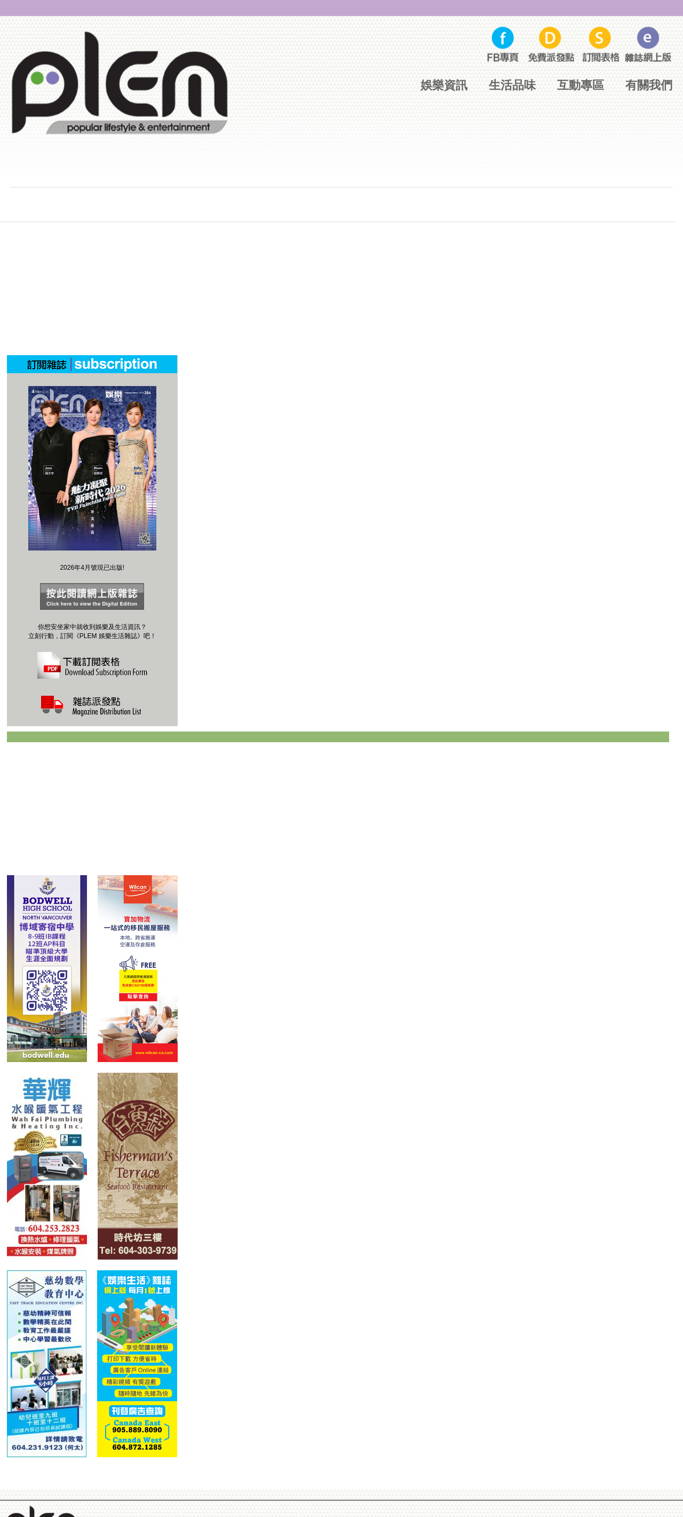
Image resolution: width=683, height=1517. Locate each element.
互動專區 (580, 85)
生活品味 (512, 85)
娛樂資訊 (443, 85)
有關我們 (648, 85)
